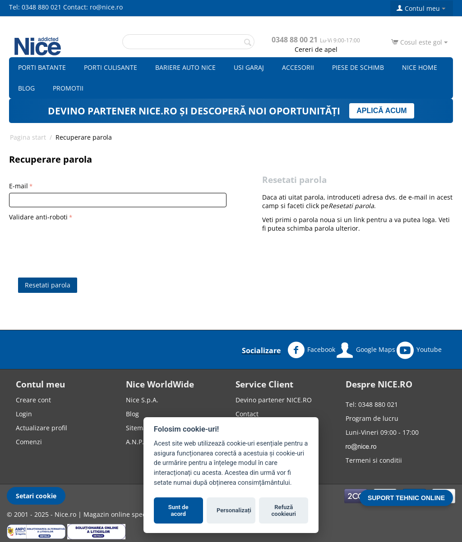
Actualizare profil (41, 428)
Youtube (419, 350)
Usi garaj (249, 67)
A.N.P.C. (138, 441)
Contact (247, 414)
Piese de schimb (358, 67)
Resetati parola (47, 285)
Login (24, 414)
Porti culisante (110, 67)
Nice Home (419, 67)
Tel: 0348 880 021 (35, 7)
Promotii (68, 88)
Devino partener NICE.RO (274, 400)
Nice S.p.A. (142, 400)
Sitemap (138, 428)
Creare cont (33, 400)
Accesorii (298, 67)
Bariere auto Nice (185, 67)
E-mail (18, 186)
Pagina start (28, 137)
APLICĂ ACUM (381, 110)
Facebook (311, 350)
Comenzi (29, 441)
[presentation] (77, 241)
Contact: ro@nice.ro (93, 7)
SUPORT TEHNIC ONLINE (406, 497)
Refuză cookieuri (284, 511)
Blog (26, 88)
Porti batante (42, 67)
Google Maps (366, 350)
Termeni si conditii (374, 460)
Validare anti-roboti (38, 217)
